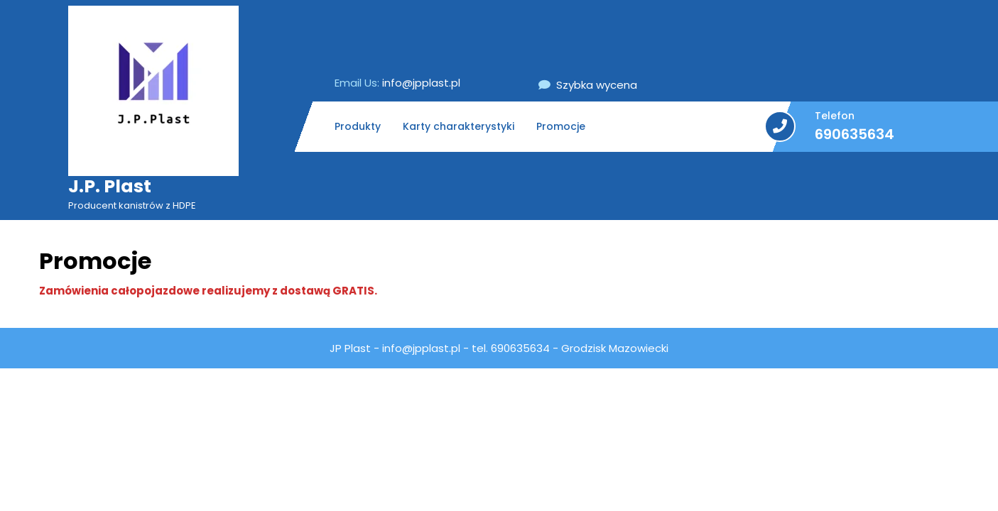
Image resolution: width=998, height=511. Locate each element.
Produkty (358, 126)
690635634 (854, 134)
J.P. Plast (109, 186)
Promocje (560, 126)
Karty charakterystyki (458, 126)
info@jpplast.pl (397, 82)
